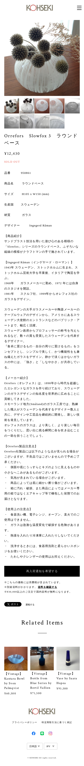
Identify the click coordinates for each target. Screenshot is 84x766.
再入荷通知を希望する (42, 571)
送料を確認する (47, 587)
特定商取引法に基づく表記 (57, 722)
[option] (42, 58)
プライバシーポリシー (24, 722)
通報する (30, 604)
